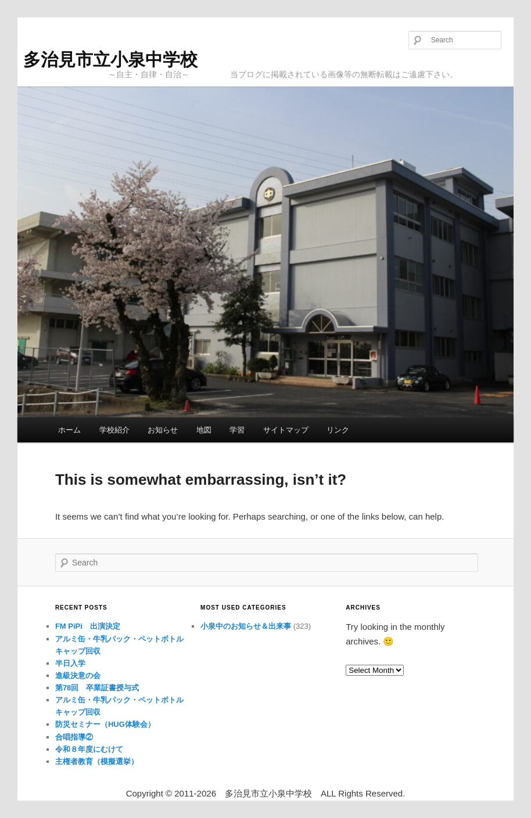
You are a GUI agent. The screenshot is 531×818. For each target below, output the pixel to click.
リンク (338, 430)
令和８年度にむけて (89, 749)
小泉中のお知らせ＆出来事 (245, 626)
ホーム (69, 430)
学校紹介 (114, 430)
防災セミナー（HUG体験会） (105, 724)
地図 (203, 430)
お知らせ (163, 430)
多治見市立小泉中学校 (110, 59)
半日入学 (70, 663)
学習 (237, 430)
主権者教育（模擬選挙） (96, 761)
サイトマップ (285, 430)
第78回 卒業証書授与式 (97, 687)
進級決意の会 (78, 675)
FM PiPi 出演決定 (87, 626)
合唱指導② (74, 737)
